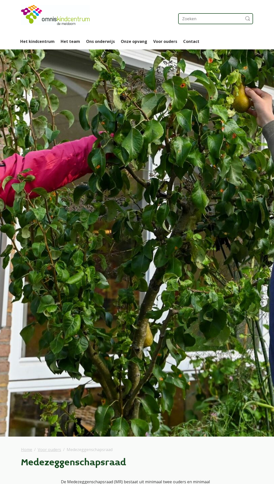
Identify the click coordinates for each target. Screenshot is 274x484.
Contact (191, 41)
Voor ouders (165, 41)
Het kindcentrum (37, 41)
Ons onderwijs (100, 41)
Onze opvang (134, 41)
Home (26, 449)
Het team (70, 41)
